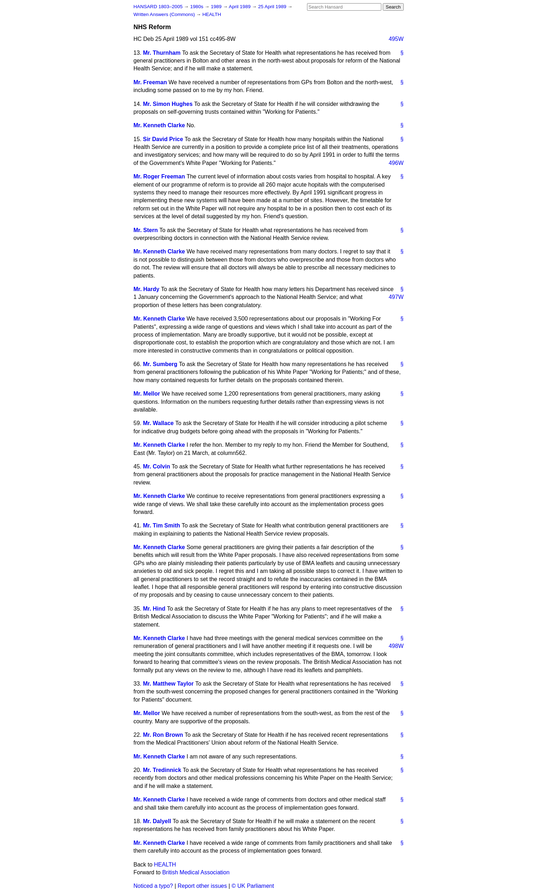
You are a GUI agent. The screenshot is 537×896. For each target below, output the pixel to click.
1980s (197, 6)
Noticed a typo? (153, 886)
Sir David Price (163, 139)
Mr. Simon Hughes (168, 104)
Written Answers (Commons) (165, 14)
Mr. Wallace (158, 423)
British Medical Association (195, 872)
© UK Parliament (253, 886)
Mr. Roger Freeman (159, 176)
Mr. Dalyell (157, 821)
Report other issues (202, 886)
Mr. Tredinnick (162, 770)
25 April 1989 (273, 6)
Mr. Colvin (156, 466)
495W (396, 39)
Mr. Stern (146, 230)
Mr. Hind (154, 609)
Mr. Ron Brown (163, 735)
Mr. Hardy (147, 289)
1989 (217, 6)
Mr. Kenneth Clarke (159, 125)
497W (396, 297)
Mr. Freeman (150, 82)
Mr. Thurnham (162, 53)
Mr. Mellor (147, 394)
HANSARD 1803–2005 (158, 6)
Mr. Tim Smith (161, 525)
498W (396, 646)
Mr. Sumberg (160, 364)
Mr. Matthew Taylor (168, 684)
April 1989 (240, 6)
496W (396, 163)
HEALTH (211, 14)
